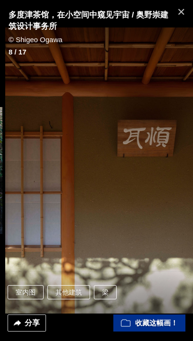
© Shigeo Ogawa (36, 40)
